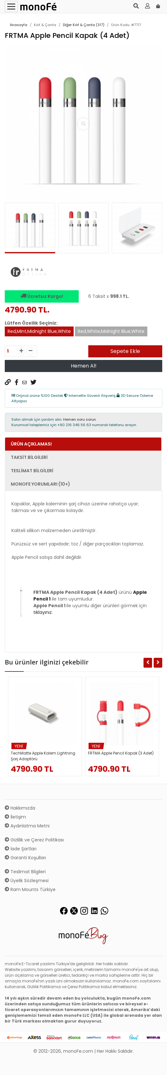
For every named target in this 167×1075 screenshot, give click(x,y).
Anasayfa (18, 24)
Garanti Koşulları (25, 857)
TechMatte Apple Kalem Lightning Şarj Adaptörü (43, 756)
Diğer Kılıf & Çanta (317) (83, 24)
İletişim (15, 817)
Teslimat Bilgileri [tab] (32, 470)
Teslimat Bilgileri (25, 871)
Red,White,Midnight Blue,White (111, 331)
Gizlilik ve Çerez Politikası (34, 840)
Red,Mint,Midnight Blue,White (39, 331)
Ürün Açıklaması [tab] (31, 444)
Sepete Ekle (125, 351)
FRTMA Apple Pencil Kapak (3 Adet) (121, 753)
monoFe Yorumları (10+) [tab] (40, 484)
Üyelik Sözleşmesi (27, 880)
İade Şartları (21, 849)
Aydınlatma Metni (27, 826)
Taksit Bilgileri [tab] (29, 457)
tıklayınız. (43, 612)
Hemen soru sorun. (80, 419)
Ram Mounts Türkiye (30, 889)
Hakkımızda (20, 808)
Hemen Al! (84, 365)
